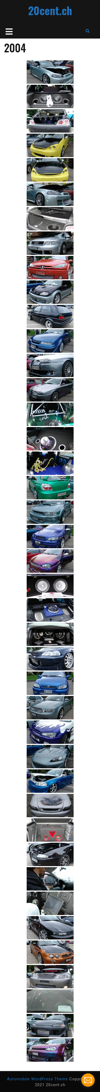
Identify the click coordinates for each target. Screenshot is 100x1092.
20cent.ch (50, 10)
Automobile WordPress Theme (37, 1079)
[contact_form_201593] (88, 1080)
